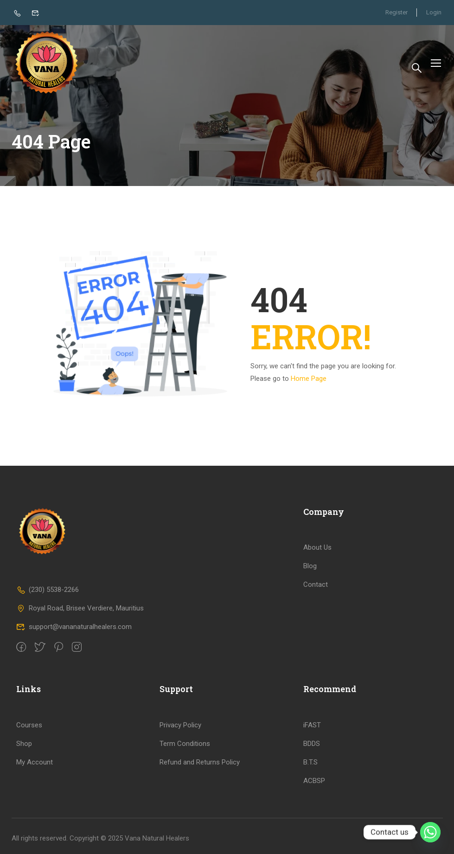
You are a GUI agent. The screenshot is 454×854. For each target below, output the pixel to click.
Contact (315, 584)
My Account (34, 762)
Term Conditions (185, 743)
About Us (317, 547)
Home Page (308, 382)
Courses (29, 725)
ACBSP (314, 781)
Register (396, 12)
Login (433, 12)
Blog (310, 566)
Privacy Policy (180, 725)
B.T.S (310, 762)
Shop (24, 743)
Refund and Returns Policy (200, 762)
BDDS (311, 743)
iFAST (312, 725)
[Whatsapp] (430, 832)
